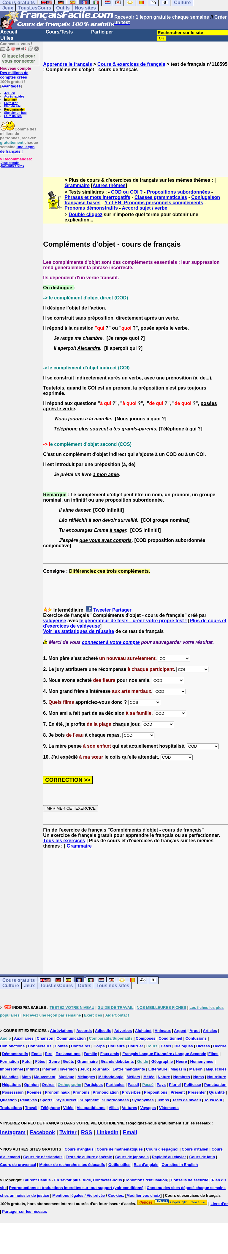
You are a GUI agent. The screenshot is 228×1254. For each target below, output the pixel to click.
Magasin (178, 1069)
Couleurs (116, 1046)
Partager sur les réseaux (24, 1211)
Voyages (148, 1107)
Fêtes (40, 1061)
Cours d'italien (195, 1149)
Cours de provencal (18, 1164)
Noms (198, 1077)
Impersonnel (11, 1069)
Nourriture (216, 1077)
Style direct (66, 1100)
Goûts (68, 1061)
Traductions (11, 1107)
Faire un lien (13, 116)
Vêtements (169, 1107)
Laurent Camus (37, 1180)
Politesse (192, 1084)
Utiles (6, 38)
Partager (122, 609)
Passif (133, 1084)
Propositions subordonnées (178, 191)
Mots (26, 1077)
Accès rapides (14, 96)
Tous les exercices (64, 840)
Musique (66, 1077)
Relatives (28, 1100)
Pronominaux (57, 1092)
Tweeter (102, 609)
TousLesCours (34, 7)
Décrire (220, 1046)
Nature (164, 1077)
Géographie (162, 1061)
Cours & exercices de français (131, 64)
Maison (196, 1069)
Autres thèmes (109, 185)
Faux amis (109, 1054)
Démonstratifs (15, 1054)
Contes (61, 1046)
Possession (12, 1092)
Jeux (7, 7)
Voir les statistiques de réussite (78, 631)
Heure (181, 1061)
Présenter (197, 1092)
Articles (210, 1030)
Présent (178, 1092)
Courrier (135, 1046)
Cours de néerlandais (42, 1157)
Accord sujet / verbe (144, 207)
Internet (49, 1069)
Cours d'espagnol (162, 1149)
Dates (166, 1046)
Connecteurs (39, 1046)
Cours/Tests (59, 31)
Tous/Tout (213, 1100)
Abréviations (61, 1030)
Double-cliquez (85, 214)
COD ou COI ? (127, 191)
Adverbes (123, 1030)
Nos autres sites (12, 166)
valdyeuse (54, 620)
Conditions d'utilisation (145, 1180)
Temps (163, 1100)
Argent (180, 1030)
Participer (102, 31)
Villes (114, 1107)
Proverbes (131, 1092)
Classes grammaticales (160, 197)
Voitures (129, 1107)
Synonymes (143, 1100)
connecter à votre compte (111, 642)
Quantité (217, 1092)
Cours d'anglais (79, 1149)
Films (213, 1054)
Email (130, 1132)
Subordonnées (115, 1100)
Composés (145, 1038)
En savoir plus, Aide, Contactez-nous (88, 1180)
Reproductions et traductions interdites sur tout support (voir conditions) (76, 1188)
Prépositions (155, 1092)
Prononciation (105, 1092)
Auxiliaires (24, 1038)
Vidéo (68, 1107)
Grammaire (77, 185)
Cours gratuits (18, 980)
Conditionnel (170, 1038)
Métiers (133, 1077)
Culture (10, 985)
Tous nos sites (112, 985)
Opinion (31, 1084)
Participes (93, 1084)
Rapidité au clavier (169, 1157)
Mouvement (44, 1077)
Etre (48, 1054)
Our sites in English (180, 1164)
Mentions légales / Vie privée (78, 1195)
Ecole (36, 1054)
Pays (161, 1084)
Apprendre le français (67, 64)
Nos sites (85, 7)
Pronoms (81, 1092)
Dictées (203, 1046)
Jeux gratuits (10, 163)
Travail (31, 1107)
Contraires (80, 1046)
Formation (9, 1061)
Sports (46, 1100)
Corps (99, 1046)
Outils (62, 7)
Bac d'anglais (146, 1164)
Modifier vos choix (143, 1195)
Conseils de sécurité (189, 1180)
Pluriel (175, 1084)
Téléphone (50, 1107)
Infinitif (32, 1069)
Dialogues (184, 1046)
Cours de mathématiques (120, 1149)
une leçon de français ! (17, 149)
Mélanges (86, 1077)
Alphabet (143, 1030)
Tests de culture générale (89, 1157)
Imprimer (10, 99)
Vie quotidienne (91, 1107)
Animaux (163, 1030)
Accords (84, 1030)
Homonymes (201, 1061)
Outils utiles (119, 1164)
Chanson (45, 1038)
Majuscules (216, 1069)
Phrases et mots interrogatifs (97, 197)
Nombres (181, 1077)
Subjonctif (89, 1100)
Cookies (115, 1195)
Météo (149, 1077)
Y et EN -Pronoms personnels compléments (153, 202)
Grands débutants (117, 1061)
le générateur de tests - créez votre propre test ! (133, 620)
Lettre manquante (129, 1069)
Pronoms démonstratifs (91, 207)
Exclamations (68, 1054)
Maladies (10, 1077)
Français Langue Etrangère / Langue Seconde (164, 1054)
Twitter (68, 1132)
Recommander (14, 109)
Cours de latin (202, 1157)
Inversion (68, 1069)
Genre (54, 1061)
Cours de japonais (132, 1157)
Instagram (13, 1132)
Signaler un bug (15, 112)
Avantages (10, 86)
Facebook (42, 1132)
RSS (86, 1132)
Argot (194, 1030)
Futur (27, 1061)
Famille (90, 1054)
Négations (11, 1084)
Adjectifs (103, 1030)
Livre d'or (11, 103)
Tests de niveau (186, 1100)
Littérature (157, 1069)
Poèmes (34, 1092)
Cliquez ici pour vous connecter (18, 58)
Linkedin (107, 1132)
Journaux (101, 1069)
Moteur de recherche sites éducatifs (72, 1164)
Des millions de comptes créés (15, 72)
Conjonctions (12, 1046)
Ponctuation (215, 1084)
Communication (71, 1038)
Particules (115, 1084)
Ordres (48, 1084)
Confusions (196, 1038)
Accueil (8, 31)
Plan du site (12, 106)
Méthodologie (111, 1077)
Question (8, 1100)
